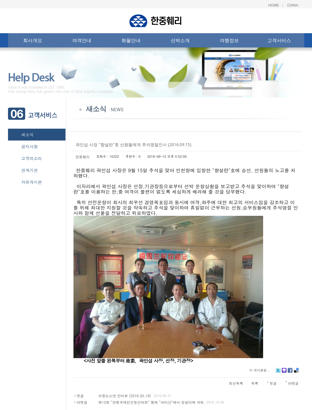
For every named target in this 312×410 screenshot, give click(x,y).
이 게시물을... (259, 370)
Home (273, 5)
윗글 (80, 395)
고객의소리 (31, 158)
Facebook (290, 372)
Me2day (284, 372)
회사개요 (32, 41)
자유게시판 (31, 182)
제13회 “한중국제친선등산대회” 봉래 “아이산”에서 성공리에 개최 (151, 402)
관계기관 (29, 170)
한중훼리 (83, 156)
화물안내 (130, 41)
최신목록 (236, 383)
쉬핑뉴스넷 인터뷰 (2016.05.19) (124, 395)
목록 (254, 383)
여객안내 (81, 41)
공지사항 (29, 146)
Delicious (296, 372)
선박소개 (180, 41)
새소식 (27, 135)
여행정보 (229, 41)
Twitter (278, 372)
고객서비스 (279, 41)
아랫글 (81, 402)
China (292, 5)
